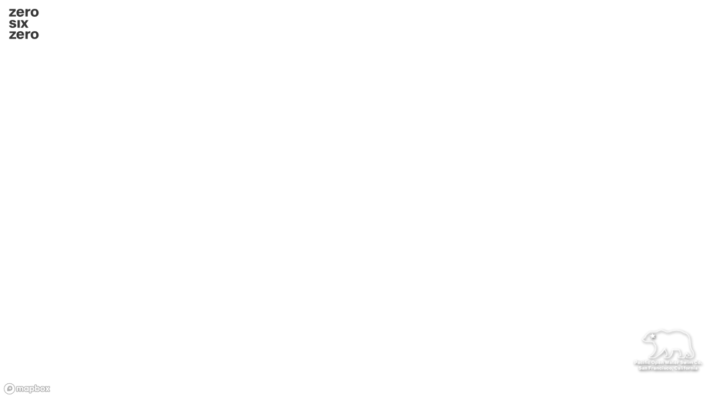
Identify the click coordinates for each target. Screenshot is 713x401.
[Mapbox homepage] (27, 389)
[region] (356, 200)
